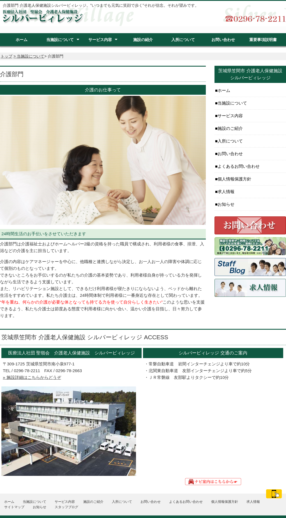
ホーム (21, 39)
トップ (6, 56)
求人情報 (226, 191)
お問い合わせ (223, 39)
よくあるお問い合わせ (239, 166)
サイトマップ (14, 507)
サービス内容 (100, 39)
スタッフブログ (66, 507)
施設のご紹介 (230, 128)
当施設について (60, 39)
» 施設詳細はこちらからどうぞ (32, 377)
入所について (183, 39)
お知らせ (226, 204)
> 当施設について (28, 56)
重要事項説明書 (263, 39)
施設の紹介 (143, 39)
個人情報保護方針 (234, 179)
